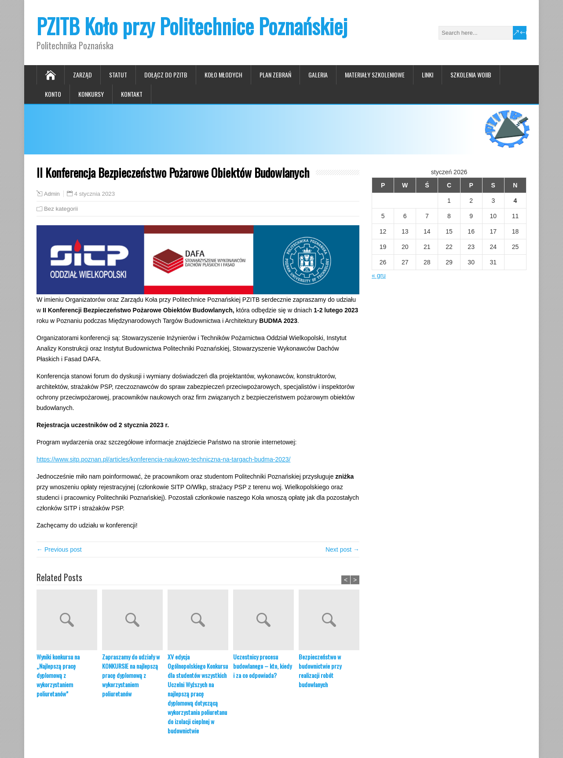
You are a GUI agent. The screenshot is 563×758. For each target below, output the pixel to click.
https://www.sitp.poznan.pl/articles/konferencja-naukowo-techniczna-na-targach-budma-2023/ (163, 459)
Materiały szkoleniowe (375, 74)
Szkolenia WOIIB (470, 74)
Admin (52, 194)
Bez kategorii (61, 208)
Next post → (342, 549)
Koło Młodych (223, 74)
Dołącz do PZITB (165, 74)
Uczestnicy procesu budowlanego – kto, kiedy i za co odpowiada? (262, 666)
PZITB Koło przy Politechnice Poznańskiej (192, 25)
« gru (379, 275)
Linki (427, 74)
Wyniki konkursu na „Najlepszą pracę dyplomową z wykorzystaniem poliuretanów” (58, 675)
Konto (53, 94)
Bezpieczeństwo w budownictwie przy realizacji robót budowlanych (320, 670)
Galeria (318, 74)
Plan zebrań (275, 74)
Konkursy (91, 94)
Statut (118, 74)
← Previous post (59, 549)
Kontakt (132, 94)
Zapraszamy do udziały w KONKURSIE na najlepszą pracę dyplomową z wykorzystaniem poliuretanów (131, 675)
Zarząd (82, 74)
